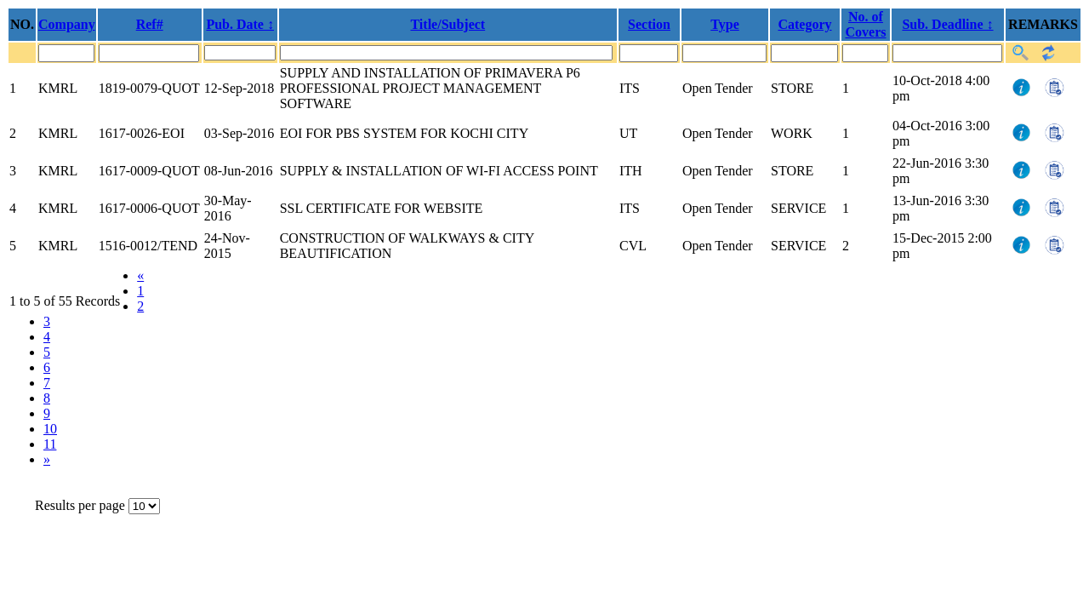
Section (649, 24)
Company (66, 24)
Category (804, 24)
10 (50, 428)
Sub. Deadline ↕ (947, 24)
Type (724, 24)
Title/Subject (447, 24)
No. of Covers (866, 24)
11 (49, 444)
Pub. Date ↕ (240, 24)
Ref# (149, 24)
